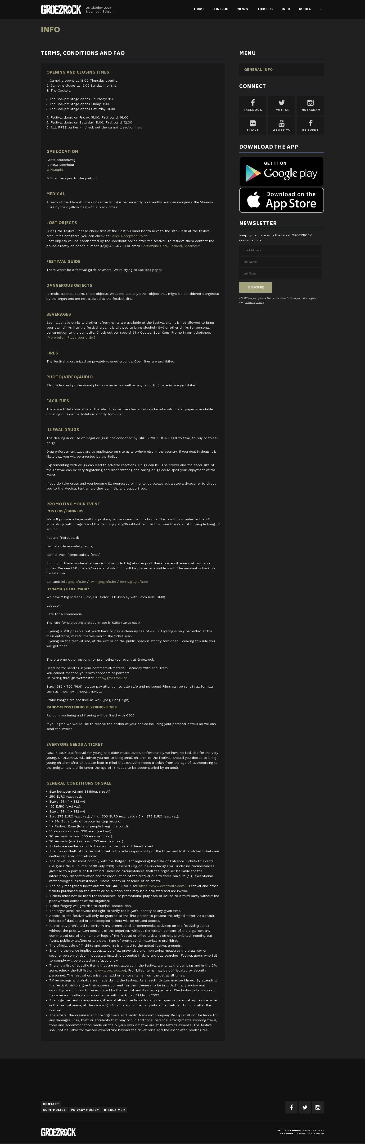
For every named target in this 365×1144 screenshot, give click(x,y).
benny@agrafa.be (134, 581)
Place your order (80, 337)
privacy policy (254, 302)
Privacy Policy (85, 1110)
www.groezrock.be (109, 970)
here (138, 127)
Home (199, 9)
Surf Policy (54, 1110)
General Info (258, 69)
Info (286, 9)
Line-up (221, 9)
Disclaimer (114, 1110)
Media (305, 9)
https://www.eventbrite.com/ (162, 886)
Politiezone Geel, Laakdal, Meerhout (170, 246)
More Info (55, 337)
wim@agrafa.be (103, 581)
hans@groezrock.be (111, 678)
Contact (51, 1104)
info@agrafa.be (73, 581)
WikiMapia (54, 170)
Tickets (265, 9)
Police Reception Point (128, 236)
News (242, 9)
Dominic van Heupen (310, 1133)
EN (321, 9)
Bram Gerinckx (313, 1130)
